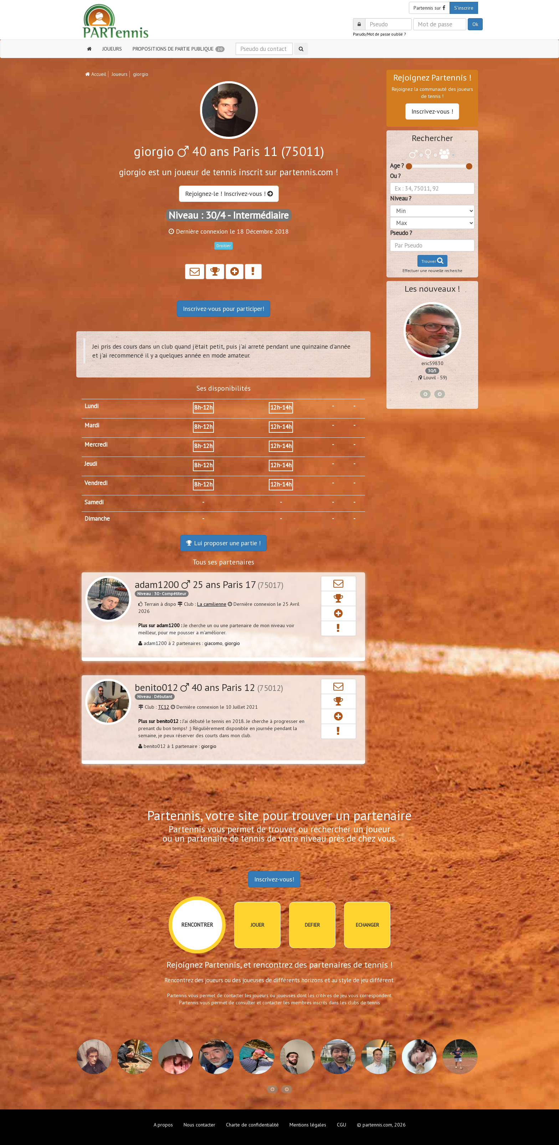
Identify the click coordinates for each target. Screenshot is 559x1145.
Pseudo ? (401, 233)
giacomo (213, 643)
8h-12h (203, 407)
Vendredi (95, 483)
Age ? (397, 166)
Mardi (91, 425)
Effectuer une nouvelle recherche (432, 270)
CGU (341, 1124)
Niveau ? (400, 198)
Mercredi (95, 444)
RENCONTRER (197, 924)
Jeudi (90, 464)
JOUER (257, 925)
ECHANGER (367, 925)
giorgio (232, 643)
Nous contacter (199, 1124)
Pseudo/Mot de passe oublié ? (379, 34)
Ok (475, 24)
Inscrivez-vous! (274, 879)
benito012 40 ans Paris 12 (209, 687)
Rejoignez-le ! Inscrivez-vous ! (229, 193)
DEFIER (312, 925)
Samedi (93, 502)
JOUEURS (112, 49)
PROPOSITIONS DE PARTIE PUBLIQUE (179, 49)
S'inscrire (463, 8)
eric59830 (432, 363)
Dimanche (97, 518)
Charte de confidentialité (252, 1124)
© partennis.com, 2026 (381, 1124)
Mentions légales (307, 1124)
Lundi (91, 406)
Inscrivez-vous (223, 309)
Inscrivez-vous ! (432, 111)
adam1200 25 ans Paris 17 (209, 584)
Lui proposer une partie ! (223, 543)
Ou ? (395, 176)
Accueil (95, 74)
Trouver (432, 260)
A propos (163, 1124)
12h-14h (281, 407)
